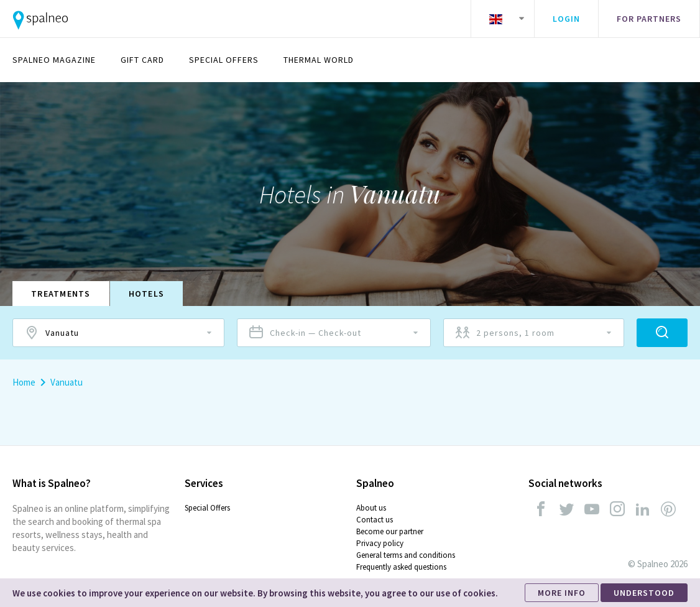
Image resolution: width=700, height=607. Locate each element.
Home (23, 382)
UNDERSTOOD (644, 592)
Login (566, 18)
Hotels (147, 293)
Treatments (61, 293)
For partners (649, 18)
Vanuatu (66, 382)
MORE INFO (562, 592)
